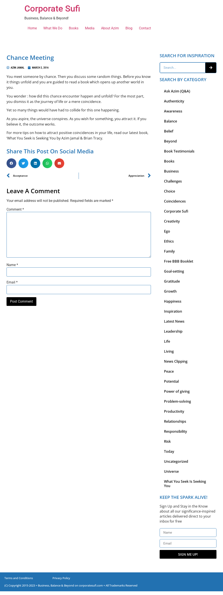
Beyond (170, 141)
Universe (171, 471)
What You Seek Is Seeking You (185, 483)
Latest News (174, 321)
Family (169, 251)
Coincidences (175, 201)
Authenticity (174, 101)
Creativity (172, 221)
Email (12, 282)
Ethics (169, 241)
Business (171, 171)
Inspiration (173, 311)
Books (73, 28)
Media (90, 28)
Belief (168, 131)
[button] (11, 163)
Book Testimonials (179, 151)
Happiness (172, 301)
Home (32, 28)
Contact (145, 28)
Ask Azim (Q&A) (177, 91)
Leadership (173, 331)
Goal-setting (174, 271)
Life (167, 341)
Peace (169, 371)
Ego (167, 231)
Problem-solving (177, 401)
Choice (169, 191)
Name (12, 265)
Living (169, 351)
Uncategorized (176, 461)
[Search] (210, 67)
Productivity (174, 411)
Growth (170, 291)
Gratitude (172, 281)
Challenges (173, 181)
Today (169, 451)
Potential (171, 381)
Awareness (173, 111)
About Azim (110, 28)
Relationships (175, 421)
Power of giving (177, 391)
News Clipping (176, 361)
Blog (128, 28)
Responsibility (175, 431)
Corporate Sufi (52, 8)
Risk (167, 441)
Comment (15, 209)
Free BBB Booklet (178, 261)
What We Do (52, 28)
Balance (170, 121)
